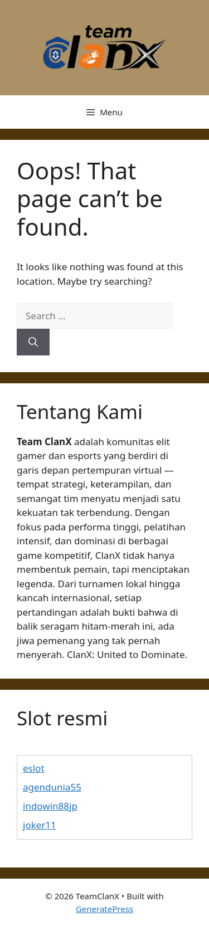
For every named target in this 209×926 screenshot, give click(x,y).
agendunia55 (52, 787)
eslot (34, 768)
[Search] (33, 342)
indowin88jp (50, 806)
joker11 (39, 824)
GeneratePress (104, 908)
